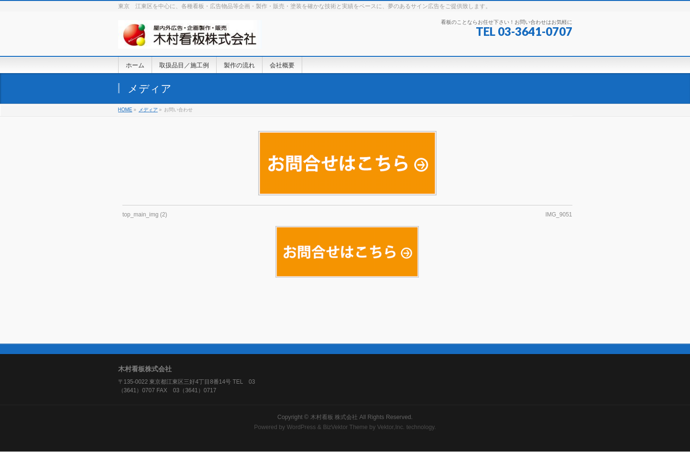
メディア (148, 109)
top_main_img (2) (144, 214)
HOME (125, 109)
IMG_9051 (558, 214)
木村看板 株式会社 (334, 417)
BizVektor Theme (345, 427)
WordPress (301, 427)
